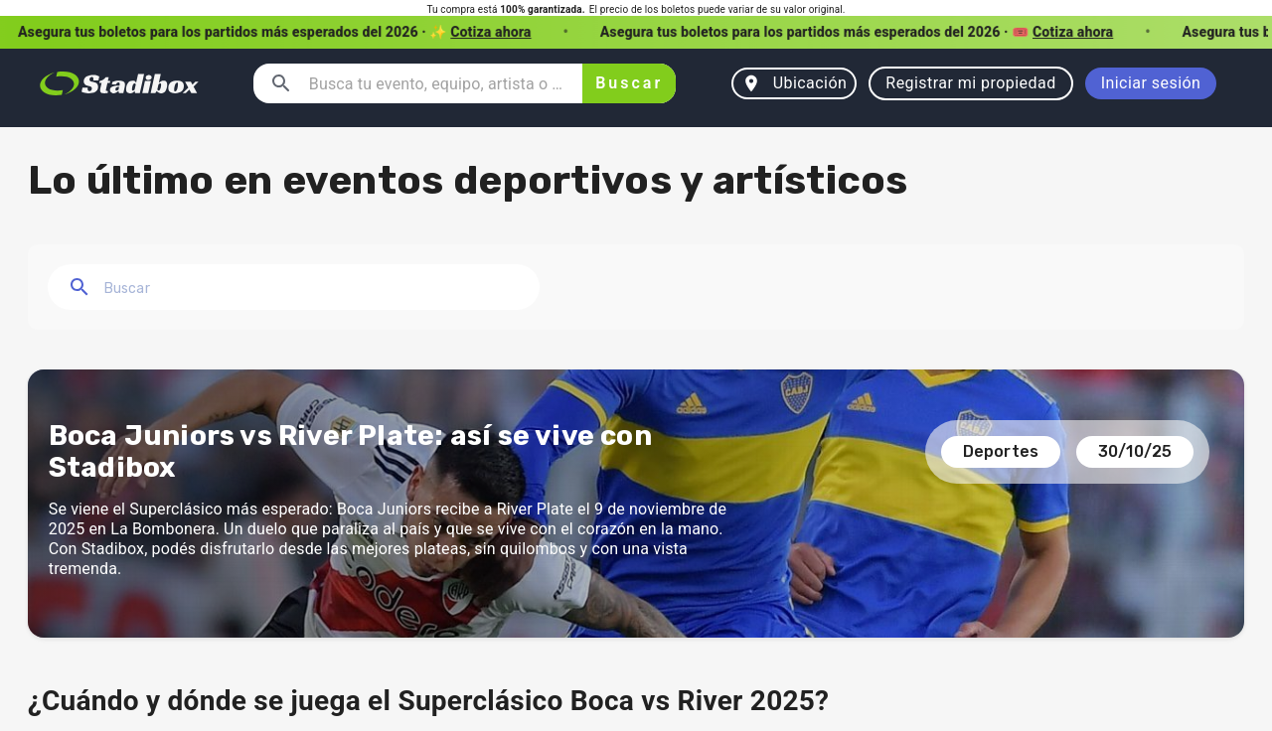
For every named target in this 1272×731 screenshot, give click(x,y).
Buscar (629, 83)
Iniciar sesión (1151, 83)
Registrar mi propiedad (970, 83)
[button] (636, 32)
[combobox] (437, 83)
